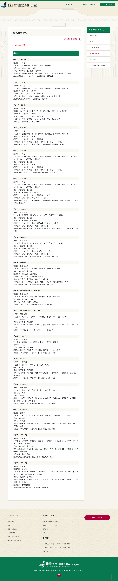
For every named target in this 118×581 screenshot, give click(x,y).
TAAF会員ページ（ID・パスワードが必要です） (56, 544)
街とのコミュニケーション (50, 525)
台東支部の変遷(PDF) (72, 39)
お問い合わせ (107, 4)
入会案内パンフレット (14, 536)
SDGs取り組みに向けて (97, 65)
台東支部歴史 (94, 53)
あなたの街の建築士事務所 (50, 521)
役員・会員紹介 (95, 47)
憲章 (91, 41)
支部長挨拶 (93, 35)
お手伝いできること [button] (89, 4)
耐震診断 (45, 529)
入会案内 (93, 59)
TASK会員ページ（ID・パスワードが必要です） (56, 547)
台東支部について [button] (72, 4)
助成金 (45, 533)
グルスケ (45, 551)
